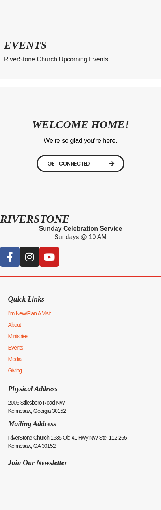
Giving (15, 370)
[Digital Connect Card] (80, 163)
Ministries (18, 336)
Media (14, 359)
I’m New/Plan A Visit (29, 313)
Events (15, 347)
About (14, 325)
